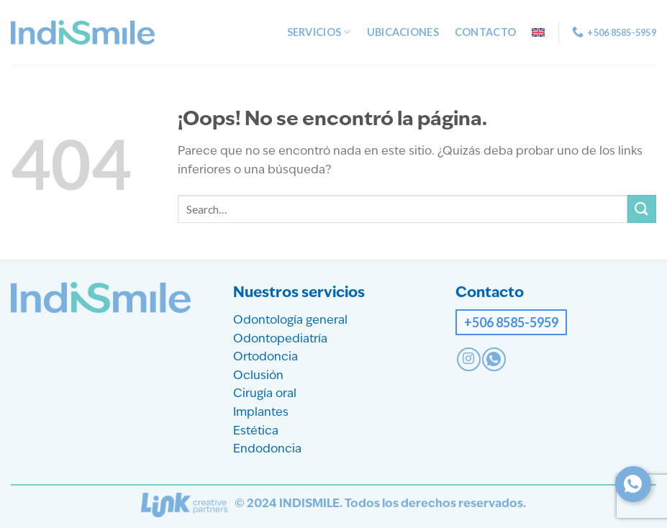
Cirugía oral (264, 394)
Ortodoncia (265, 357)
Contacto (485, 32)
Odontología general (290, 321)
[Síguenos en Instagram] (469, 359)
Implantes (261, 413)
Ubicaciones (403, 32)
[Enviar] (641, 209)
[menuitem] (538, 32)
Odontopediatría (280, 339)
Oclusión (258, 376)
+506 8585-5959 (511, 322)
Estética (255, 431)
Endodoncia (267, 449)
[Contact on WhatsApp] (494, 359)
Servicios (319, 32)
